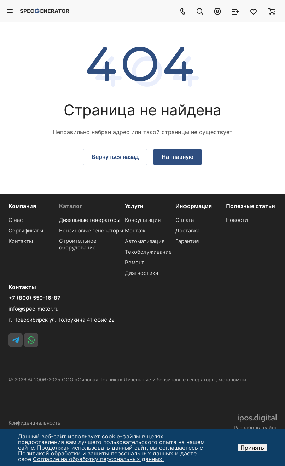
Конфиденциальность (34, 423)
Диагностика (141, 273)
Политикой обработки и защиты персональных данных (95, 453)
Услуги (134, 205)
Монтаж (135, 230)
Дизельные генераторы (89, 220)
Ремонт (134, 262)
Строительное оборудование (78, 244)
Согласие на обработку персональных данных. (98, 458)
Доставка (187, 230)
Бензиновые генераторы (91, 230)
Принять (252, 447)
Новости (237, 220)
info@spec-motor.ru (33, 308)
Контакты (20, 241)
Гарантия (187, 241)
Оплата (184, 220)
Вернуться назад (115, 156)
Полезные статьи (250, 205)
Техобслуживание (148, 251)
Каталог (70, 205)
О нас (15, 220)
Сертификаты (25, 230)
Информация (193, 205)
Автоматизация (144, 241)
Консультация (143, 220)
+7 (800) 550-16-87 (34, 298)
